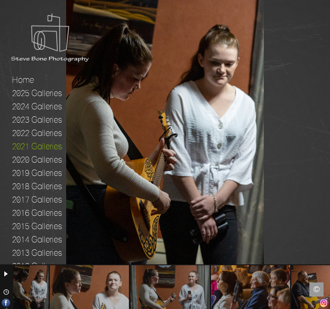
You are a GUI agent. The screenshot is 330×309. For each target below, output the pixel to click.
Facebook (6, 302)
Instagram (323, 302)
